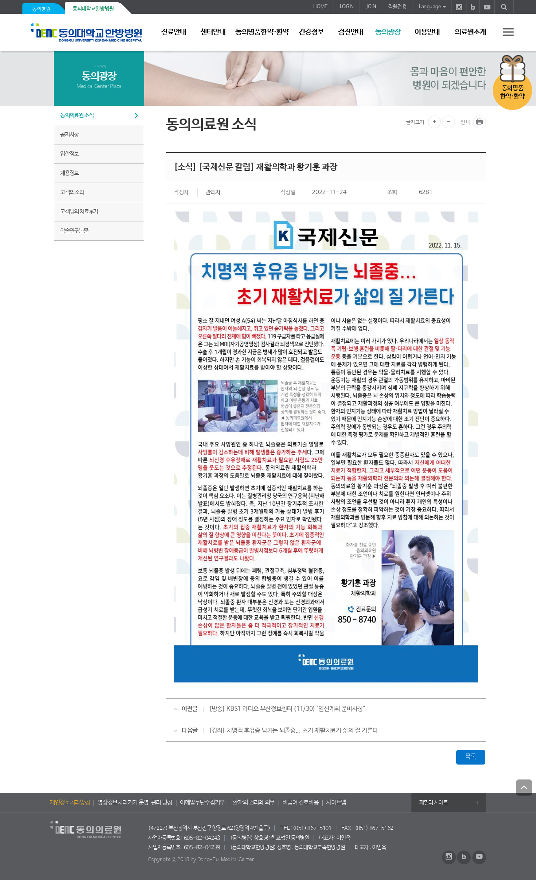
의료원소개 (470, 32)
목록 (470, 757)
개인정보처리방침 (70, 802)
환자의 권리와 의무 (254, 802)
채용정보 (69, 173)
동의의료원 (89, 32)
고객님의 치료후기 (79, 211)
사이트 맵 (504, 32)
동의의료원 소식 (76, 115)
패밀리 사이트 (433, 803)
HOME (320, 7)
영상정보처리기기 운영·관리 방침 (134, 802)
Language (430, 7)
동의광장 (387, 32)
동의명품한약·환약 (261, 32)
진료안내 (173, 32)
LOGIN (347, 7)
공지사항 (69, 134)
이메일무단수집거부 (202, 802)
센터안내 (213, 32)
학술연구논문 (74, 230)
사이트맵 (336, 802)
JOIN (371, 7)
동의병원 (41, 9)
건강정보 (311, 32)
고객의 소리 (72, 192)
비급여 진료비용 (300, 802)
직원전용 (397, 7)
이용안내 (427, 32)
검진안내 (350, 32)
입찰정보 (69, 153)
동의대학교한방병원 (93, 9)
